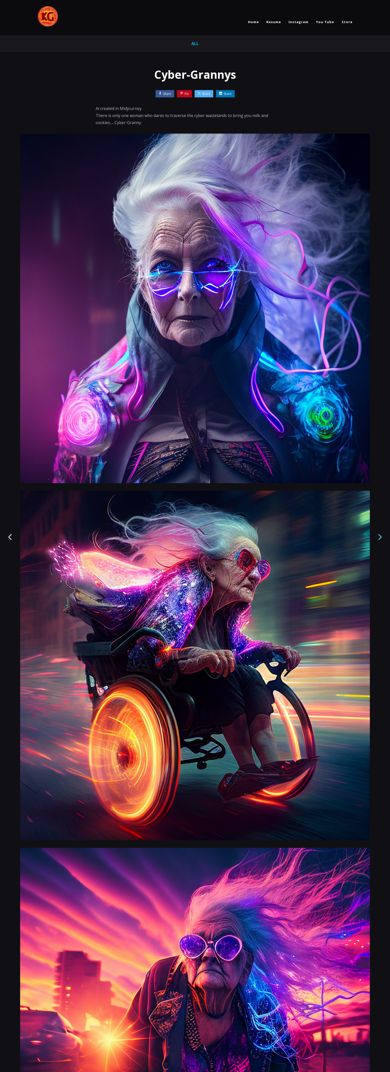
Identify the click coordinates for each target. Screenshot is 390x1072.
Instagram (298, 22)
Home (253, 22)
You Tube (325, 22)
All (195, 43)
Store (347, 22)
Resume (273, 22)
